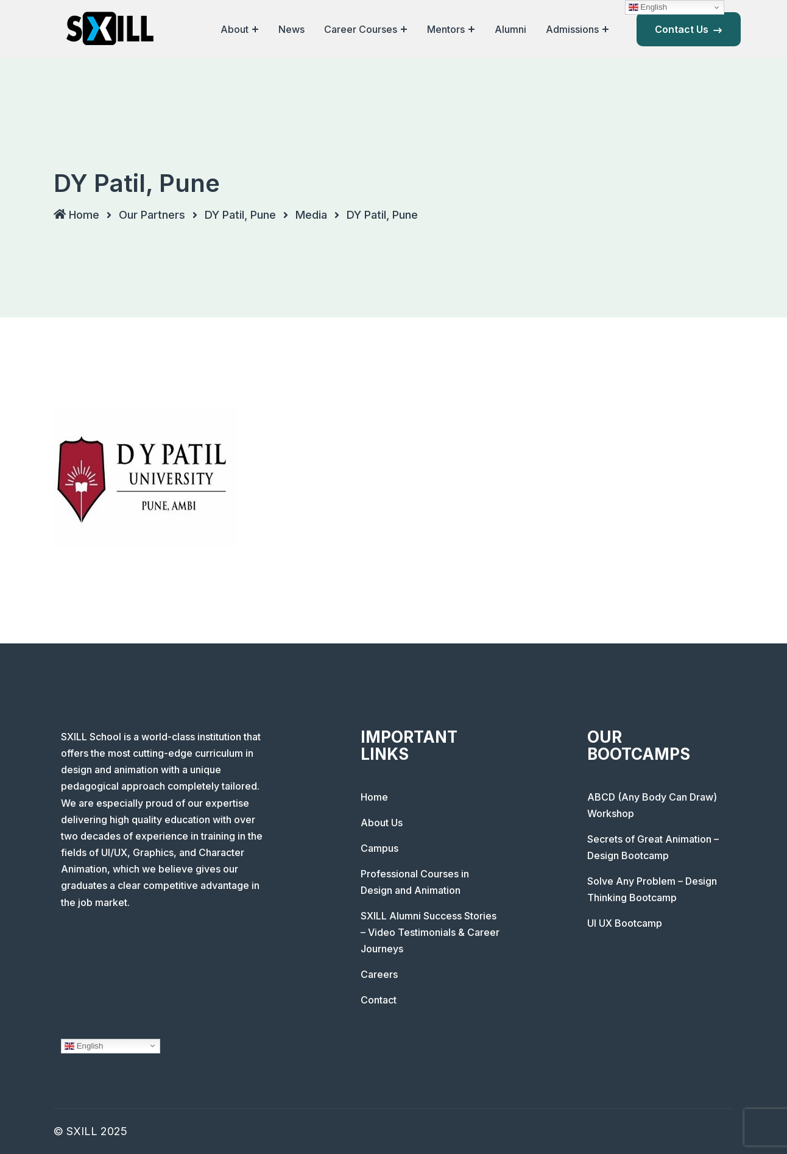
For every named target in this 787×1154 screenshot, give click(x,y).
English (84, 1045)
